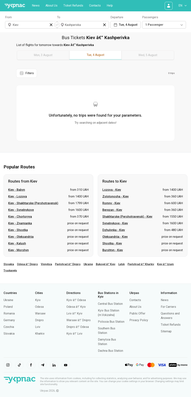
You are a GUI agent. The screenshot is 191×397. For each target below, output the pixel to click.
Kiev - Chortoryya (20, 216)
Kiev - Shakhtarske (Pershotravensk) (33, 203)
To (58, 17)
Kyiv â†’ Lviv (74, 333)
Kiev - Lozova (17, 196)
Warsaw (40, 313)
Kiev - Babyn (16, 190)
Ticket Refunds (73, 5)
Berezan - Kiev (112, 210)
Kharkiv (40, 333)
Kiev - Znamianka (20, 223)
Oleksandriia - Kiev (115, 236)
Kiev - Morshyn (18, 250)
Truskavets (10, 270)
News (36, 5)
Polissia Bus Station (111, 321)
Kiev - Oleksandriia (21, 236)
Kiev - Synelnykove (21, 210)
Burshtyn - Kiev (112, 250)
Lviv (37, 327)
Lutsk (121, 264)
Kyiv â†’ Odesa (76, 300)
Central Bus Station (110, 304)
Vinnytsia (46, 264)
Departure (116, 17)
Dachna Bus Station (110, 350)
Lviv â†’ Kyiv (74, 313)
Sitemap (166, 331)
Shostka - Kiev (112, 243)
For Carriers (168, 307)
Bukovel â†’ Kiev (105, 264)
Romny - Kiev (111, 203)
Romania (9, 313)
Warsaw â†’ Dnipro (78, 320)
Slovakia (9, 264)
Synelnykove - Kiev (115, 223)
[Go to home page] (15, 6)
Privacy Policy (138, 320)
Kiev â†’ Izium (165, 264)
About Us (51, 5)
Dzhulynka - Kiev (113, 230)
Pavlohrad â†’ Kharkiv (141, 264)
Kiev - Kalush (17, 243)
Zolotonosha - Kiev (115, 196)
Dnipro (39, 320)
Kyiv (38, 300)
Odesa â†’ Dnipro (27, 264)
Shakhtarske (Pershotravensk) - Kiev (127, 216)
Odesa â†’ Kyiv (76, 307)
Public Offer (137, 313)
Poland (8, 307)
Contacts (95, 5)
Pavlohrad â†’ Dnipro (68, 264)
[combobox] (164, 25)
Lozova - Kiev (111, 190)
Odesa (39, 307)
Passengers (150, 17)
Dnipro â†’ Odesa (77, 327)
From (8, 17)
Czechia (9, 327)
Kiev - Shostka (18, 230)
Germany (9, 320)
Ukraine (88, 264)
